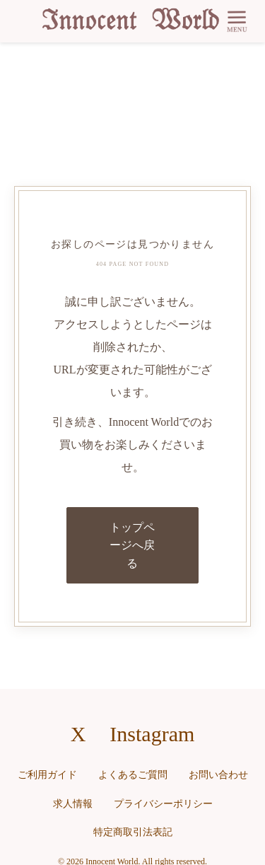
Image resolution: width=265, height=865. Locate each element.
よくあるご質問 (132, 775)
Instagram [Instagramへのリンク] (152, 733)
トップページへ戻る (132, 545)
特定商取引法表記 (132, 832)
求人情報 (73, 804)
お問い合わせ (218, 775)
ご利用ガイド (47, 775)
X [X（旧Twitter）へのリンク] (78, 733)
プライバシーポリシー (163, 804)
